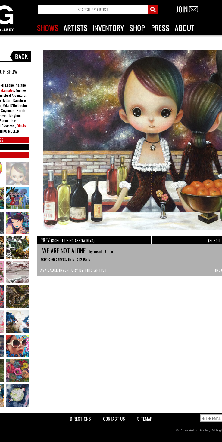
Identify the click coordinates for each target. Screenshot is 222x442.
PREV (67, 240)
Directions (80, 417)
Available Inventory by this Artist (73, 270)
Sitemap (144, 417)
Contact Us (114, 417)
